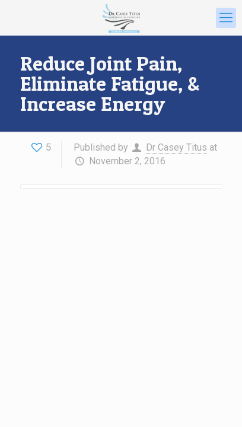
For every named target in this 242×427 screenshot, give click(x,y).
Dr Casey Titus (176, 147)
